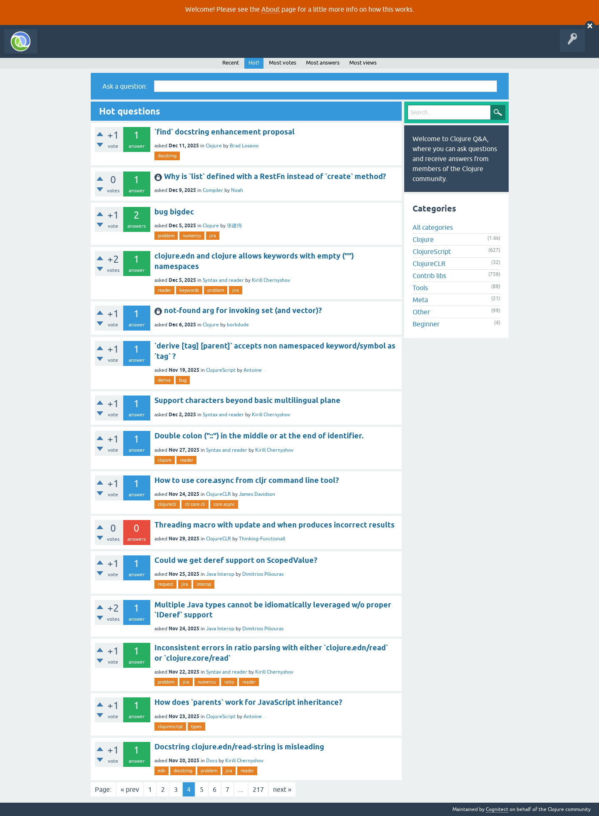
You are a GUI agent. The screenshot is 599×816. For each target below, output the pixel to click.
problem (166, 235)
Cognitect (497, 809)
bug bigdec (174, 211)
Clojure (214, 146)
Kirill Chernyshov (271, 280)
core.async (224, 504)
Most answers (323, 63)
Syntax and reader (223, 280)
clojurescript (170, 726)
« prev (130, 789)
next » (282, 789)
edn (161, 770)
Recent (230, 63)
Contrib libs (429, 275)
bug (182, 380)
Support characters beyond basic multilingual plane (247, 400)
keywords (189, 290)
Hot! (254, 63)
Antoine (253, 370)
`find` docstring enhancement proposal (224, 131)
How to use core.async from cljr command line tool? (246, 480)
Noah (237, 190)
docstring (167, 155)
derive (164, 380)
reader (164, 290)
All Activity (55, 47)
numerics (192, 235)
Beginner (426, 324)
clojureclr (167, 504)
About (270, 9)
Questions (88, 47)
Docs (211, 761)
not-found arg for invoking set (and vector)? (243, 310)
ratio (229, 681)
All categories (433, 227)
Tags (156, 47)
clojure (164, 460)
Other (421, 312)
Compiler (213, 190)
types (196, 726)
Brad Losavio (244, 146)
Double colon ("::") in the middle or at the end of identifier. (258, 435)
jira (212, 235)
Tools (420, 287)
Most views (363, 63)
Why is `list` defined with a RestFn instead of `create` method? (275, 176)
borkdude (238, 325)
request (165, 584)
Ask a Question (190, 47)
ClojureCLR (218, 494)
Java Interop (220, 574)
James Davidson (257, 494)
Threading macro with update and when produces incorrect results (274, 524)
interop (203, 584)
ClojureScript (221, 370)
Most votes (282, 63)
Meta (420, 300)
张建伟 (234, 226)
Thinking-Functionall (262, 539)
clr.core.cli (195, 504)
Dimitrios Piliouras (262, 574)
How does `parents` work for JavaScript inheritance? (248, 702)
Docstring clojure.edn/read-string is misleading (239, 746)
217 (258, 789)
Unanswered (123, 47)
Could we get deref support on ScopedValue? (235, 560)
